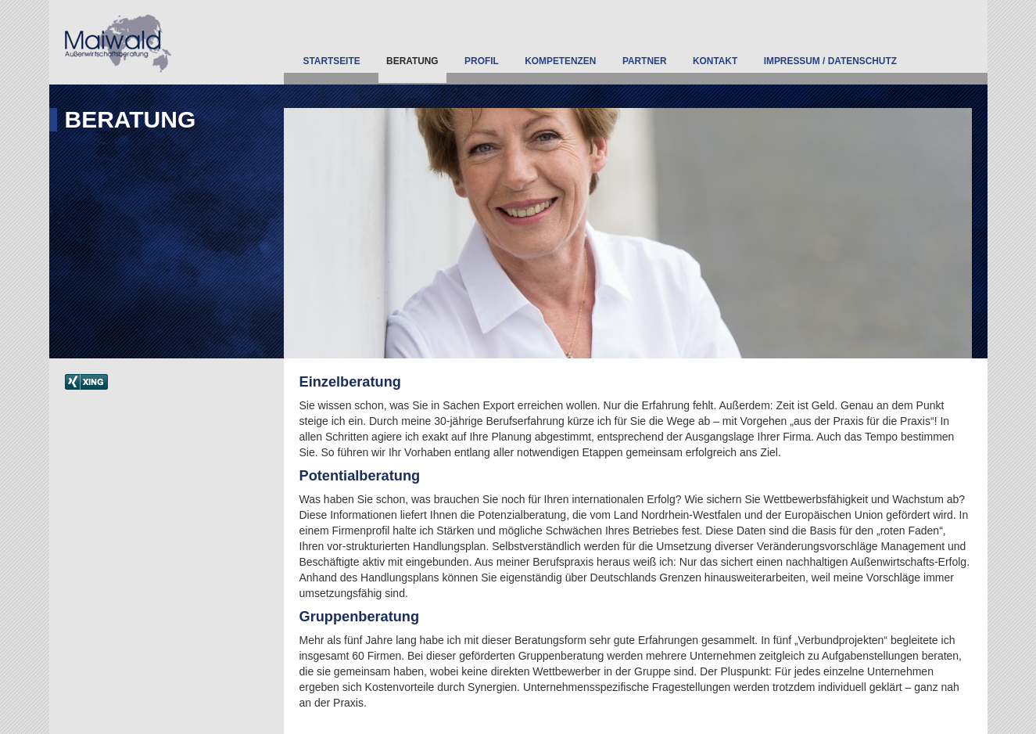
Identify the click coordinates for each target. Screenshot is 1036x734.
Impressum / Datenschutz (830, 61)
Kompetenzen (560, 61)
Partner (644, 61)
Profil (481, 61)
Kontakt (715, 61)
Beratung (412, 61)
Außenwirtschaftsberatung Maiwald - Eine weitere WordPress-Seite (168, 42)
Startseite (331, 61)
